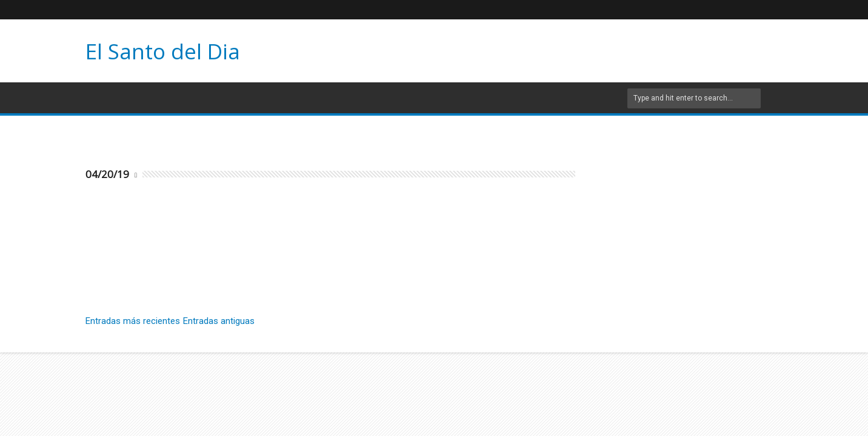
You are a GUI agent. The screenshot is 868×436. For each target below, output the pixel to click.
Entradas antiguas (219, 320)
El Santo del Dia (162, 51)
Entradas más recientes (132, 320)
